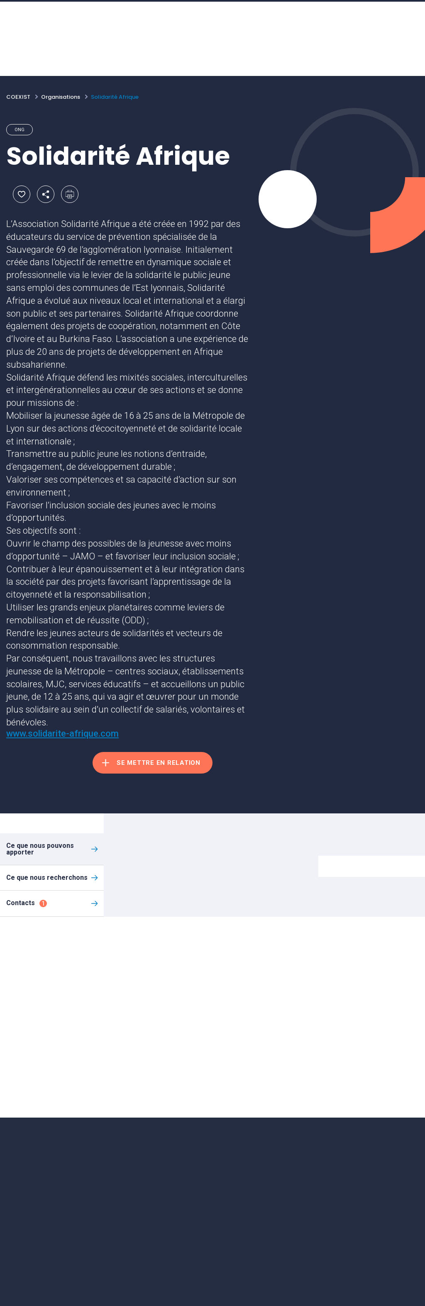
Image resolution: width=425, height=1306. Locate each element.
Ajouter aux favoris (21, 194)
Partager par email (45, 194)
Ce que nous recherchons (47, 877)
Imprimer (69, 194)
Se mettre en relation (158, 763)
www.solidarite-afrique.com (62, 733)
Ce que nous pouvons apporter (40, 849)
